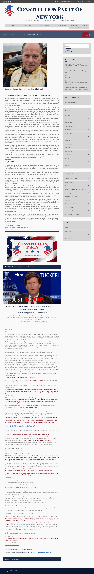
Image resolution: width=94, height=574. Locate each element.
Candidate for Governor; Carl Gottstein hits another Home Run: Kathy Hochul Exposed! (76, 88)
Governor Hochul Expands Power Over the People (24, 89)
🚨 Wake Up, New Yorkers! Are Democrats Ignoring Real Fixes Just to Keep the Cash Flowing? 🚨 (76, 82)
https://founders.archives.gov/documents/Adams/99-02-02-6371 (24, 426)
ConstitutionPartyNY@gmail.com (64, 1)
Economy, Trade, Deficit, (71, 196)
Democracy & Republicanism (26, 266)
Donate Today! (44, 25)
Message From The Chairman (73, 203)
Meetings (67, 200)
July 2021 (67, 158)
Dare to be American (21, 526)
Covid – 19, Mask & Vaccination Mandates (76, 189)
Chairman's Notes (69, 182)
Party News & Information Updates (79, 26)
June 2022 (67, 137)
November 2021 (69, 151)
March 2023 (68, 129)
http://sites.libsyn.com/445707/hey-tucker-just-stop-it (32, 322)
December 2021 (69, 147)
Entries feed (68, 231)
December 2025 (69, 126)
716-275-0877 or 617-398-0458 (82, 1)
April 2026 (67, 115)
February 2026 (68, 122)
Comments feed (69, 235)
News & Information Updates (72, 214)
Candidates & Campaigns (12, 266)
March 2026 (68, 119)
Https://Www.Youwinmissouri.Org (40, 552)
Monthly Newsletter (70, 207)
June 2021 (67, 162)
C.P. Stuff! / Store (61, 25)
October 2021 (68, 155)
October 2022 (68, 133)
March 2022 (68, 140)
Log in (66, 227)
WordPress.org (69, 238)
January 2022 (68, 144)
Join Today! (86, 34)
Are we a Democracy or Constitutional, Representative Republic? (30, 306)
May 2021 (67, 165)
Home (12, 25)
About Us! (28, 25)
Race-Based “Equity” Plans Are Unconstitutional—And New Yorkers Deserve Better (77, 65)
